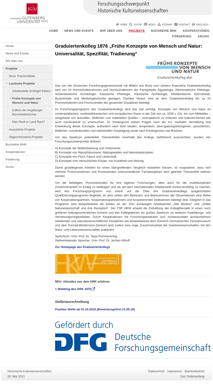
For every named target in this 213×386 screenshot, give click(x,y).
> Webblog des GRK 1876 (73, 289)
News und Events (79, 30)
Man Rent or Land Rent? (28, 122)
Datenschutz (156, 371)
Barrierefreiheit (194, 371)
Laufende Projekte (22, 83)
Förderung (182, 36)
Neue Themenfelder (22, 76)
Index (152, 24)
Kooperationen (196, 30)
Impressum (174, 371)
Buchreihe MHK (164, 30)
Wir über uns (111, 30)
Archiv (203, 36)
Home (123, 24)
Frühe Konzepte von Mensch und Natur (26, 100)
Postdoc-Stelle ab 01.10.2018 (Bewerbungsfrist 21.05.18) (95, 309)
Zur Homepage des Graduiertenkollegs (82, 247)
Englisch (202, 24)
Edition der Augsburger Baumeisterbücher (27, 112)
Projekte (137, 30)
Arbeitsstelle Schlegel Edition (31, 91)
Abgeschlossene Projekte (26, 137)
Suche (138, 24)
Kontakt (184, 24)
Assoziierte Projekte (22, 129)
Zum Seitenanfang (192, 376)
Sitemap (167, 24)
